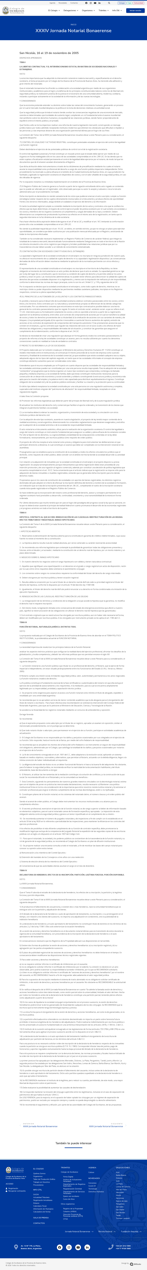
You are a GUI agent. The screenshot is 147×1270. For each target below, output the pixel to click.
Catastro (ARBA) (69, 1211)
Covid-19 (92, 1186)
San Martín (120, 1210)
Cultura (91, 1172)
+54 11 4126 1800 (123, 1248)
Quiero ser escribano (71, 1196)
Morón (118, 1195)
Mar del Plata (121, 1189)
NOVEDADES (94, 1178)
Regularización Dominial (72, 1189)
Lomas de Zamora (123, 1187)
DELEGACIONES (123, 1167)
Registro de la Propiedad (73, 1209)
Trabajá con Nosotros (41, 1182)
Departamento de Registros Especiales (74, 1185)
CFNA (65, 1219)
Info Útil (116, 10)
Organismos (87, 10)
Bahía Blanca (121, 1175)
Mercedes (120, 1192)
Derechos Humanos (96, 1192)
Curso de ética (68, 1199)
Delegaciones (70, 10)
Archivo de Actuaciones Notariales (72, 1180)
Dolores (119, 1178)
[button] (109, 3)
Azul (117, 1172)
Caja (129, 3)
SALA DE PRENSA (41, 1217)
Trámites (102, 10)
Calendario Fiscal (40, 1206)
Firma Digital (68, 1177)
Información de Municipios (43, 1209)
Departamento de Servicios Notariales (74, 1193)
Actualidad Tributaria (41, 1197)
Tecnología (92, 1189)
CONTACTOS (39, 1223)
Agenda (52, 3)
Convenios (92, 1183)
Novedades (63, 3)
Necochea (120, 1198)
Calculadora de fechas (42, 1212)
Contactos (74, 3)
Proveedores (38, 1185)
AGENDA (92, 1167)
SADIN (36, 1194)
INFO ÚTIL (37, 1190)
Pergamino (120, 1204)
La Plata (119, 1184)
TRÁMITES (65, 1167)
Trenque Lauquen (123, 1218)
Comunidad (138, 3)
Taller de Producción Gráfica (44, 1179)
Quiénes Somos (39, 1173)
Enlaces (36, 1203)
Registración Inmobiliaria (42, 1200)
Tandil (118, 1215)
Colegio (122, 3)
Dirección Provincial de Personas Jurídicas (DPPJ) (73, 1215)
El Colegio (53, 10)
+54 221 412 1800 (123, 1246)
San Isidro (120, 1207)
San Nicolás (120, 1212)
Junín (118, 1181)
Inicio (73, 24)
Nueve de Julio (121, 1201)
